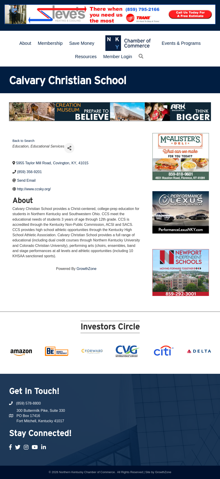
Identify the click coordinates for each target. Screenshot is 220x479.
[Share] (69, 148)
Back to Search (23, 141)
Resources (86, 56)
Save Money (81, 43)
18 (148, 365)
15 (131, 365)
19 (153, 365)
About (25, 43)
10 (104, 365)
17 (142, 365)
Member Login (117, 56)
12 (115, 365)
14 (126, 365)
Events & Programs (181, 43)
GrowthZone (87, 269)
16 (137, 365)
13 (121, 365)
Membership (50, 43)
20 (159, 365)
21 (164, 365)
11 (110, 365)
